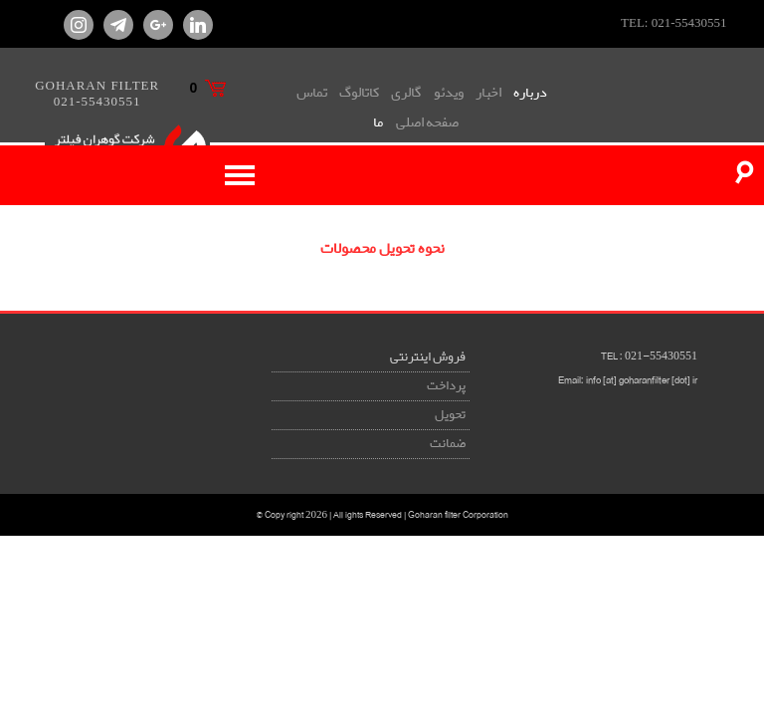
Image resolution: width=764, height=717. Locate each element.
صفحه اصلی (427, 122)
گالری (406, 93)
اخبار (488, 93)
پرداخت (446, 385)
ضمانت (448, 443)
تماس (311, 93)
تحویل (450, 414)
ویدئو (449, 93)
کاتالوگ (359, 93)
